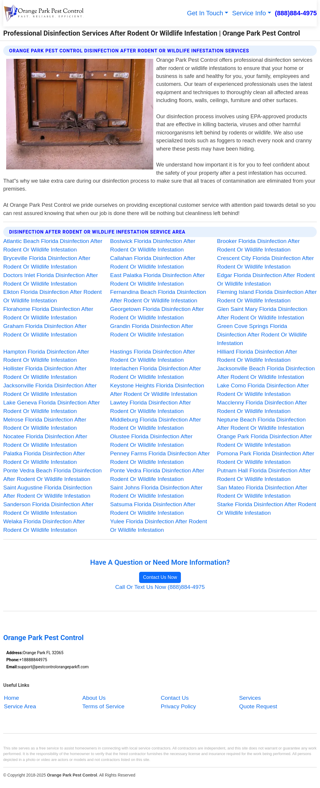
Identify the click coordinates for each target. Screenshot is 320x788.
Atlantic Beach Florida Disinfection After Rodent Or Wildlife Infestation (52, 245)
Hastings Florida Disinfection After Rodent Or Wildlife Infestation (152, 356)
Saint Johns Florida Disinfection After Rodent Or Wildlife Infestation (156, 491)
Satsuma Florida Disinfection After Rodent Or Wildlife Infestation (152, 508)
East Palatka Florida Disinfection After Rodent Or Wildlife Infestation (157, 279)
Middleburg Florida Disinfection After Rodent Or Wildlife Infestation (155, 424)
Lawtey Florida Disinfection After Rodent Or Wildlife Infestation (150, 406)
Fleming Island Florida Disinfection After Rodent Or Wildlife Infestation (267, 296)
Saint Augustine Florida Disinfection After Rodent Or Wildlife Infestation (47, 491)
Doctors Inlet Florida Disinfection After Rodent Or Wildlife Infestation (50, 279)
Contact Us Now (160, 577)
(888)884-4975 (296, 13)
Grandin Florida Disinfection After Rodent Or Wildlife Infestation (151, 330)
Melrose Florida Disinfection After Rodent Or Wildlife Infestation (44, 424)
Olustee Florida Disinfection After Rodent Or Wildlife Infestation (151, 440)
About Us (94, 698)
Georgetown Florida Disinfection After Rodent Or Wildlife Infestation (157, 313)
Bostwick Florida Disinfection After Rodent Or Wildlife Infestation (152, 245)
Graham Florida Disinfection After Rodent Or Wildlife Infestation (45, 330)
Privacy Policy (178, 706)
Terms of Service (103, 706)
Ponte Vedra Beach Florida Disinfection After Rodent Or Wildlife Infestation (52, 474)
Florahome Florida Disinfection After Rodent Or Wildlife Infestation (48, 313)
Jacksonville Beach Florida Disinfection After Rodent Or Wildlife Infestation (266, 372)
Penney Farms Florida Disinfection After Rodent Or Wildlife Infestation (160, 457)
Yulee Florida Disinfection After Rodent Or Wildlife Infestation (158, 525)
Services (250, 698)
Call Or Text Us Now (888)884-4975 (160, 587)
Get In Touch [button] (205, 13)
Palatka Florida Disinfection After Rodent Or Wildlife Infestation (44, 457)
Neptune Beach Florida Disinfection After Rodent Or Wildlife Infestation (261, 424)
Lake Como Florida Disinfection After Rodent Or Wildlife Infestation (263, 389)
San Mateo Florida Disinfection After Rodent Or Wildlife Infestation (262, 491)
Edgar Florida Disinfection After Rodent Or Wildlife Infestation (266, 279)
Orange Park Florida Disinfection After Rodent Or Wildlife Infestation (264, 440)
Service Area (20, 706)
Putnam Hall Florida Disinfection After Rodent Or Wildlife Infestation (264, 474)
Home (11, 698)
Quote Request (258, 706)
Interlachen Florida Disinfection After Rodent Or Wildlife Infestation (155, 372)
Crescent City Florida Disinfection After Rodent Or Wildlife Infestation (265, 262)
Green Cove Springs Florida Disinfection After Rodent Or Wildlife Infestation (262, 334)
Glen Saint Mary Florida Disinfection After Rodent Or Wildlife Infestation (262, 313)
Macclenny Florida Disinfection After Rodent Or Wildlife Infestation (262, 406)
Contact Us (175, 698)
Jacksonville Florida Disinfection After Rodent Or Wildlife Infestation (50, 389)
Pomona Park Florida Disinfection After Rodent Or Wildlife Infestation (265, 457)
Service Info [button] (249, 13)
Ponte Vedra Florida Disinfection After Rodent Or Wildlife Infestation (157, 474)
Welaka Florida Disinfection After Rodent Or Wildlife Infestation (44, 525)
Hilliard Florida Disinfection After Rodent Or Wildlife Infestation (257, 356)
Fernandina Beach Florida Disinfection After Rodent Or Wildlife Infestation (158, 296)
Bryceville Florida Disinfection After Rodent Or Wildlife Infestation (46, 262)
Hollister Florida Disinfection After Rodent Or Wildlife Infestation (45, 372)
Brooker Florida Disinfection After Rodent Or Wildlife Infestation (258, 245)
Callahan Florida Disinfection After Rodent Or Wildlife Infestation (152, 262)
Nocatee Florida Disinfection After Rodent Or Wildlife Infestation (45, 440)
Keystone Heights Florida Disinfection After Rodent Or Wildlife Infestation (157, 389)
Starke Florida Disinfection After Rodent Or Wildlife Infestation (266, 508)
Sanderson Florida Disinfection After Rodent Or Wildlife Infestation (48, 508)
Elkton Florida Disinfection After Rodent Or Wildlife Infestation (52, 296)
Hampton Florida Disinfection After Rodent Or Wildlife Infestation (46, 356)
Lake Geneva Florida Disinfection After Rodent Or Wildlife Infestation (51, 406)
